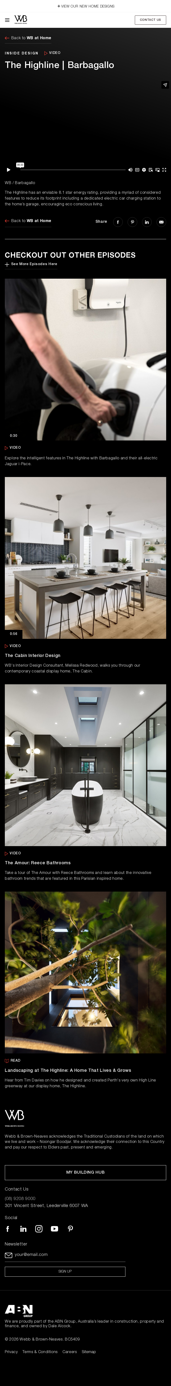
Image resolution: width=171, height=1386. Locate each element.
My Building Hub (85, 1173)
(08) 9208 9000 (20, 1199)
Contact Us (150, 20)
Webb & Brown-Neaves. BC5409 (50, 1340)
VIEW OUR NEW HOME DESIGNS (85, 5)
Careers (69, 1352)
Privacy (11, 1352)
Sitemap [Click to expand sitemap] (89, 1352)
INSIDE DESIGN (22, 53)
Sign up (65, 1272)
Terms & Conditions (40, 1352)
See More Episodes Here (31, 264)
